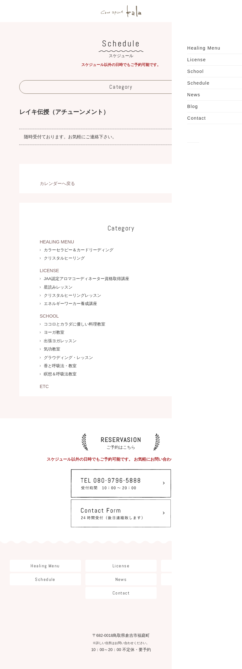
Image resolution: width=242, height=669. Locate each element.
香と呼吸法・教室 (60, 365)
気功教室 (52, 349)
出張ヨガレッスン (60, 340)
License (121, 535)
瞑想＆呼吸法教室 (60, 374)
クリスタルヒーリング (64, 258)
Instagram (121, 633)
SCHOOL (49, 316)
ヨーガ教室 (54, 332)
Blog (197, 548)
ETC (44, 386)
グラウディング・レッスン (68, 357)
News (121, 548)
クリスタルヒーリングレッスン (72, 295)
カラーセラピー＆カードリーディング (78, 250)
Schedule (45, 548)
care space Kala (121, 11)
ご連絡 (92, 136)
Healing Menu (45, 535)
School (197, 535)
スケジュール (121, 48)
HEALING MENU (57, 241)
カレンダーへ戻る (57, 183)
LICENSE (49, 270)
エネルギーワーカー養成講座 (70, 303)
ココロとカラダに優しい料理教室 (74, 324)
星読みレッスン (58, 287)
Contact (121, 562)
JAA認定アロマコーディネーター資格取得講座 (86, 278)
